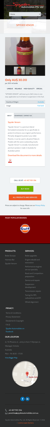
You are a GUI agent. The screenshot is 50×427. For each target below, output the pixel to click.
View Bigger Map (11, 358)
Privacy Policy (40, 205)
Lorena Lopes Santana (26, 423)
